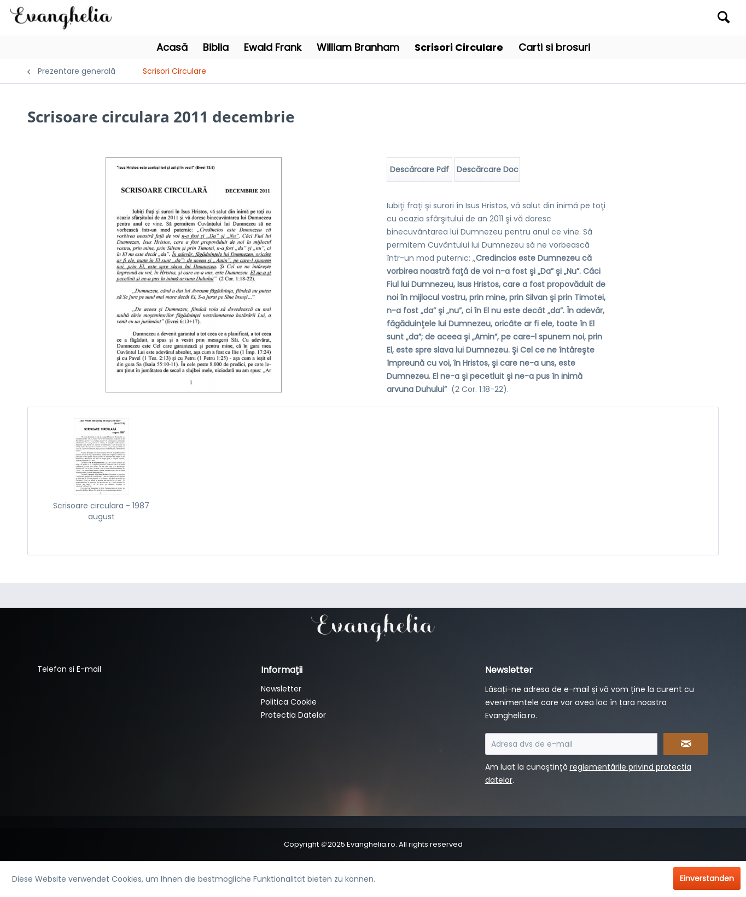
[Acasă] (172, 47)
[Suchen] (723, 17)
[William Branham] (358, 47)
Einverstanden (707, 878)
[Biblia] (215, 47)
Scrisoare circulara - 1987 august (101, 511)
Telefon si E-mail (69, 669)
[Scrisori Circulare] (459, 47)
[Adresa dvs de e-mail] (571, 744)
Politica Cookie (289, 701)
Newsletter (281, 688)
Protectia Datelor (293, 715)
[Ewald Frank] (272, 47)
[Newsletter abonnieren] (685, 744)
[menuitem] (645, 18)
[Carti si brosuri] (554, 47)
